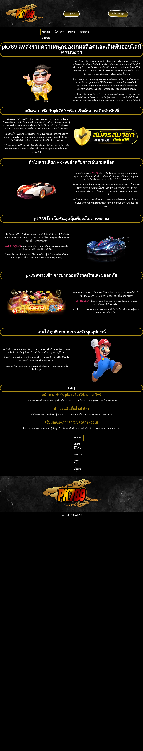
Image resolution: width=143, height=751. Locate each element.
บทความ (72, 31)
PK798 (94, 173)
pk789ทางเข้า (82, 301)
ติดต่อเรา (84, 31)
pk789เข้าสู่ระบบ (13, 246)
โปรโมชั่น (59, 31)
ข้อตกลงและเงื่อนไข (58, 437)
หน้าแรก (46, 31)
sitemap (46, 38)
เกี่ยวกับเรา (101, 437)
